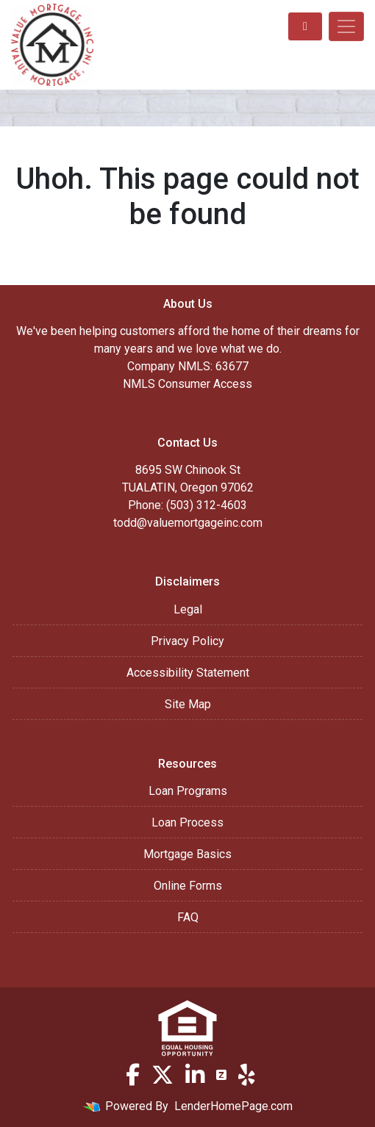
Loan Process (187, 822)
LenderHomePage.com (233, 1106)
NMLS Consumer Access (187, 384)
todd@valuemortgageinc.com (187, 523)
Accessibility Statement (187, 673)
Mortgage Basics (187, 854)
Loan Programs (188, 791)
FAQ (188, 917)
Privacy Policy (187, 641)
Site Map (188, 704)
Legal (188, 609)
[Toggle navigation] (346, 26)
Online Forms (188, 886)
